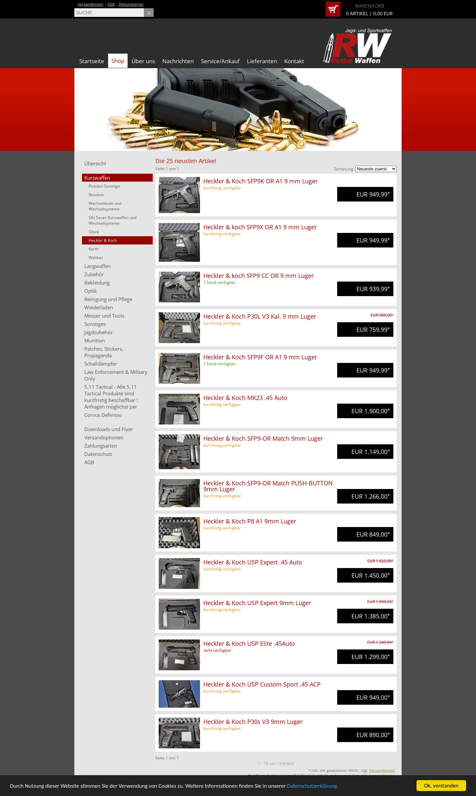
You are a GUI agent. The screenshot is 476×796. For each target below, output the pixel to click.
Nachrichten (178, 61)
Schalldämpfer (100, 363)
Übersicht (95, 163)
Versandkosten (90, 4)
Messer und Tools (104, 315)
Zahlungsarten (131, 4)
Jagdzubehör (98, 332)
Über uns (143, 61)
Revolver (96, 195)
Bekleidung (97, 282)
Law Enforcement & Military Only (115, 375)
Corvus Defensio (103, 415)
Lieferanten (262, 61)
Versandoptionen (103, 437)
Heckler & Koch (103, 240)
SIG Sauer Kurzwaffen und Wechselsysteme (113, 220)
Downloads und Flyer (108, 429)
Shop (117, 61)
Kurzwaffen (97, 177)
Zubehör (94, 274)
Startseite (91, 61)
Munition (94, 340)
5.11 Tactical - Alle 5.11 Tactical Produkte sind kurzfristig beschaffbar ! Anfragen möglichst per (111, 396)
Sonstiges (95, 324)
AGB (111, 4)
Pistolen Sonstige (104, 186)
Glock (94, 232)
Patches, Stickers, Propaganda (103, 352)
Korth (94, 249)
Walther (96, 257)
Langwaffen (97, 266)
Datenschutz (98, 454)
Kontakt (294, 61)
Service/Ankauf (220, 61)
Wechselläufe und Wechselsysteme (105, 206)
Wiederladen (98, 307)
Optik (90, 290)
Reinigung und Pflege (108, 299)
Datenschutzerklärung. (312, 786)
